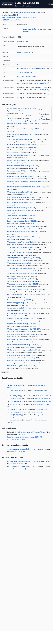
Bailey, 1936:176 (22, 166)
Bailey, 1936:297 (21, 366)
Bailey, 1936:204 (20, 192)
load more (5, 372)
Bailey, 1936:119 (21, 139)
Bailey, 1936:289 (22, 334)
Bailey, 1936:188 (21, 171)
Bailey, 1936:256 (23, 268)
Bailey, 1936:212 (21, 202)
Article (28, 6)
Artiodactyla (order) (16, 385)
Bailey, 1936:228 (20, 210)
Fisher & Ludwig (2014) (41, 83)
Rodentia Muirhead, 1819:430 (42, 396)
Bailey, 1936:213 (20, 208)
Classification (44, 114)
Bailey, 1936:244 (22, 232)
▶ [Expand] (8, 385)
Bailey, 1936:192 (25, 187)
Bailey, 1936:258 (22, 274)
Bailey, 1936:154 (19, 155)
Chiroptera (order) (16, 415)
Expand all (5, 382)
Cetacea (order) (15, 404)
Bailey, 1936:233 (21, 221)
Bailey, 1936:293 (21, 360)
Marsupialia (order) (16, 420)
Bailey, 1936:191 (21, 176)
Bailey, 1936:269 (19, 300)
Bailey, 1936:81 (22, 108)
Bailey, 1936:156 (19, 160)
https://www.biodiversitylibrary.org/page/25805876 (19, 17)
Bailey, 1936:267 (18, 295)
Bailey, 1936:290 (19, 339)
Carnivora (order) (15, 399)
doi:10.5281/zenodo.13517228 (27, 77)
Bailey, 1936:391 (22, 449)
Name (42, 116)
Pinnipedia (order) (16, 401)
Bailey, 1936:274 (19, 308)
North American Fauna (25, 52)
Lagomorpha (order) (16, 390)
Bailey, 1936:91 (23, 124)
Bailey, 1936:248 (20, 237)
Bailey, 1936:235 (22, 226)
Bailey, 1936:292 (22, 355)
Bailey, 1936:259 (21, 279)
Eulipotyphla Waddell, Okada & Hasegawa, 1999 (27, 412)
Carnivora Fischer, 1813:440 (43, 398)
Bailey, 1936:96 (23, 134)
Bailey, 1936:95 (23, 129)
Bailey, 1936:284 (21, 324)
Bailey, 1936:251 (24, 242)
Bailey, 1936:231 (21, 216)
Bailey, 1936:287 (23, 329)
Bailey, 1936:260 (21, 289)
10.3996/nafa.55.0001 (11, 20)
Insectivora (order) (16, 409)
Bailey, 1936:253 (21, 247)
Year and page (44, 119)
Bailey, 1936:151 (19, 150)
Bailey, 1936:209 (22, 197)
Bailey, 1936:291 (22, 345)
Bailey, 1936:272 (19, 303)
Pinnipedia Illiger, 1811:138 (43, 401)
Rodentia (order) (15, 396)
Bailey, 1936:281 (21, 318)
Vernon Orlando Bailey (30, 29)
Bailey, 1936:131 (22, 145)
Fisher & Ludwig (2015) (41, 90)
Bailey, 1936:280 (22, 313)
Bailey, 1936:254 (20, 252)
